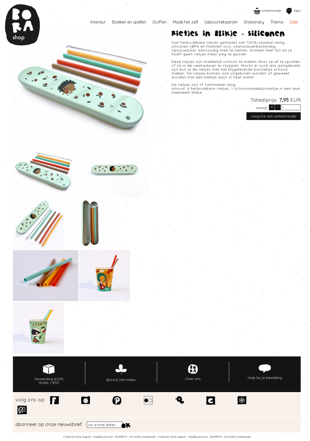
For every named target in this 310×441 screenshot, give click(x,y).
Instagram (86, 400)
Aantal (261, 108)
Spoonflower (242, 400)
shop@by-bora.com (103, 436)
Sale (294, 22)
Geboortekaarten (221, 22)
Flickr (148, 400)
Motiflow (22, 410)
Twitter (179, 400)
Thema (276, 22)
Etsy (211, 400)
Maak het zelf (185, 22)
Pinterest (117, 400)
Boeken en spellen (129, 22)
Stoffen (159, 22)
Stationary (254, 22)
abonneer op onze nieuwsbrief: (49, 424)
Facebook (54, 400)
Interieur (98, 22)
